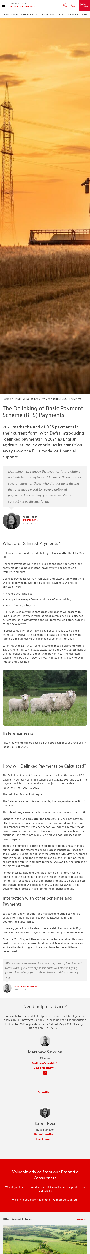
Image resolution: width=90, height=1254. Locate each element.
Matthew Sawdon (25, 986)
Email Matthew (45, 1068)
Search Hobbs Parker (73, 5)
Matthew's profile (45, 1063)
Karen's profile (45, 1134)
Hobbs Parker (18, 3)
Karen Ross (30, 520)
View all (81, 1219)
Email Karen (45, 1139)
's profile (45, 1092)
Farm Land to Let (52, 14)
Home (6, 399)
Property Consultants (24, 7)
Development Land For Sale (20, 14)
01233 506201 (65, 5)
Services (72, 14)
